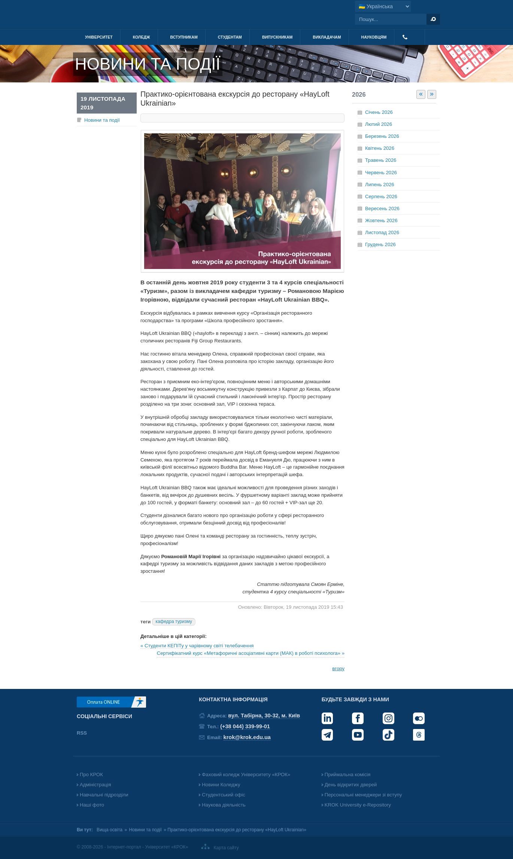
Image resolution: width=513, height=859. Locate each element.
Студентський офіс (223, 795)
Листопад (382, 232)
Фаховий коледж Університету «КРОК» (246, 774)
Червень (381, 172)
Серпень (381, 196)
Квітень (379, 148)
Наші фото (92, 805)
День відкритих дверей (351, 784)
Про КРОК (91, 774)
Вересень (382, 208)
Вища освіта (109, 829)
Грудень (380, 244)
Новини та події (102, 120)
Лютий (378, 124)
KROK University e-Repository (358, 805)
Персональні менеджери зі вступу (363, 795)
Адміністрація (95, 784)
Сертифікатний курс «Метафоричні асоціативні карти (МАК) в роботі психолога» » (250, 653)
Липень (379, 184)
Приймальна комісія (348, 774)
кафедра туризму (173, 621)
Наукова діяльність (223, 805)
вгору (338, 668)
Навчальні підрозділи (104, 795)
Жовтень (381, 220)
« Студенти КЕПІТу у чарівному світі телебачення (197, 645)
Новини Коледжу (221, 784)
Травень (380, 160)
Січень (379, 112)
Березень (382, 136)
